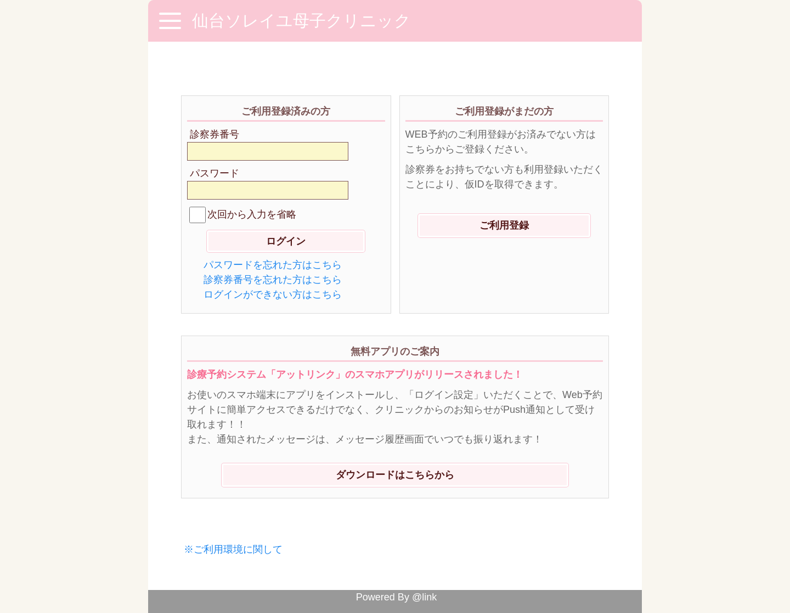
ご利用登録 (504, 225)
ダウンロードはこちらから (395, 474)
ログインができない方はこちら (273, 294)
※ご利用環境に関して (233, 549)
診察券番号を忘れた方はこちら (273, 279)
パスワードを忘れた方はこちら (273, 264)
